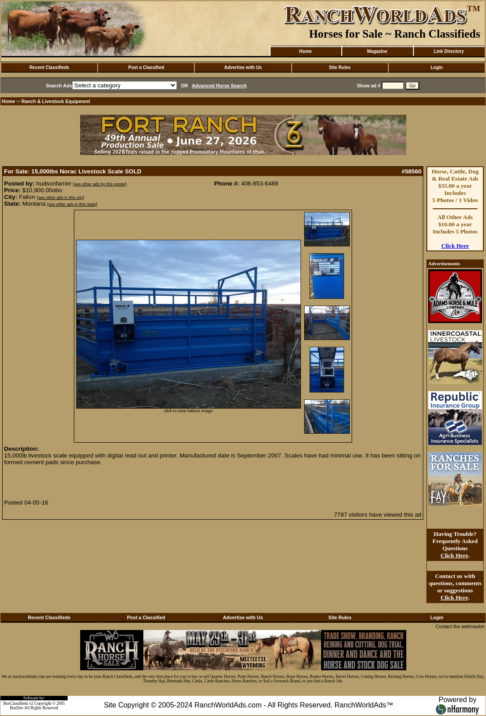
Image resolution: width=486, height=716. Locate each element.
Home (305, 51)
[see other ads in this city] (60, 197)
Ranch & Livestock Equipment (56, 101)
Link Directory (449, 51)
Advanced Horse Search (219, 85)
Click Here (455, 245)
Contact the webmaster (460, 626)
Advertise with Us (243, 67)
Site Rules (339, 67)
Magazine (377, 51)
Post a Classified (146, 67)
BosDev (16, 708)
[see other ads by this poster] (100, 184)
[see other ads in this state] (72, 204)
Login (436, 67)
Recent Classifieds (49, 67)
